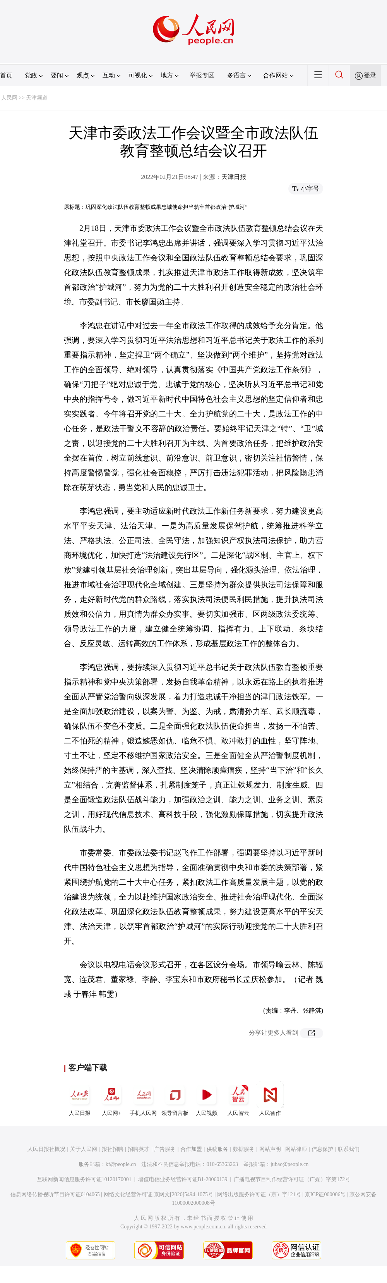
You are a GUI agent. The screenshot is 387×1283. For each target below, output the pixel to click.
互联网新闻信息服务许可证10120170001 (84, 1179)
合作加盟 (191, 1149)
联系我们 (349, 1149)
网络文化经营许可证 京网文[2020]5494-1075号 (159, 1194)
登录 (370, 75)
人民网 (9, 98)
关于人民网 (83, 1149)
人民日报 (79, 1098)
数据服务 (244, 1149)
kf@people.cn (121, 1164)
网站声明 (270, 1149)
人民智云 (238, 1098)
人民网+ (111, 1098)
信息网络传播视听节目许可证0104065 (55, 1194)
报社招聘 (112, 1149)
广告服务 (165, 1149)
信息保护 (322, 1149)
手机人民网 (143, 1098)
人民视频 (206, 1098)
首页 (6, 75)
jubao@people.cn (289, 1164)
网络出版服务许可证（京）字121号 (259, 1194)
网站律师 (296, 1149)
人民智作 (270, 1098)
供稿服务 (217, 1149)
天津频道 (37, 98)
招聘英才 (138, 1149)
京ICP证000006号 (325, 1194)
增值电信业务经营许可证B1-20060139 (183, 1179)
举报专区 (202, 75)
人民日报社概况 (46, 1149)
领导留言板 (174, 1098)
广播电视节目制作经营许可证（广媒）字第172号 (292, 1179)
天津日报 (233, 177)
